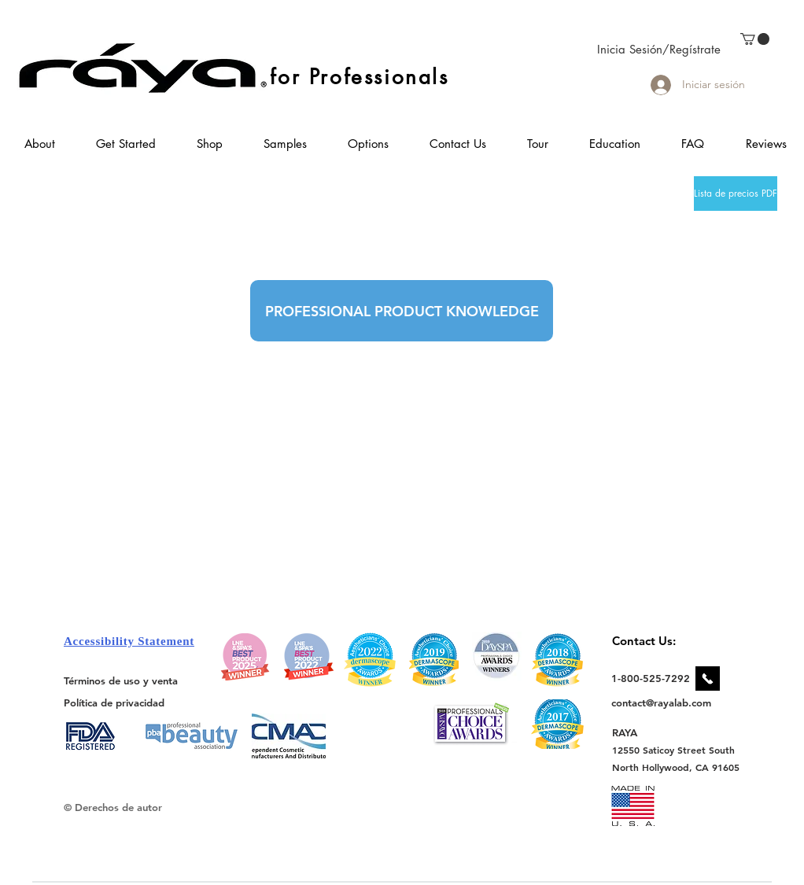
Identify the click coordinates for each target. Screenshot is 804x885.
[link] (754, 39)
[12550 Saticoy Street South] (674, 749)
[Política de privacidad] (114, 702)
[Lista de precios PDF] (735, 193)
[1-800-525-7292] (650, 678)
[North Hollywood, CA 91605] (676, 767)
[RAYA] (633, 732)
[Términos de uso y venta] (121, 680)
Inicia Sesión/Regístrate (659, 49)
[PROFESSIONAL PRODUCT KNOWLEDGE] (401, 310)
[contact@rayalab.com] (663, 702)
